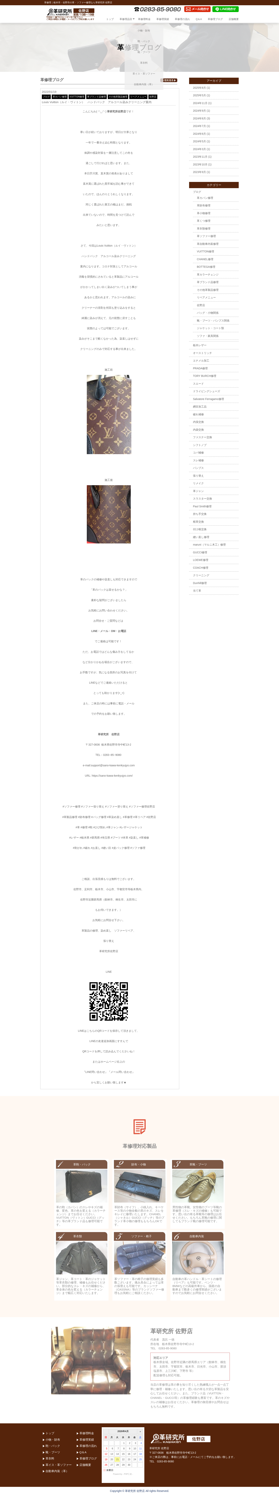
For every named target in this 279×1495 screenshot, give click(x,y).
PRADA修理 (200, 368)
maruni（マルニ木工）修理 (209, 544)
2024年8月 (199, 118)
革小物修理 (203, 213)
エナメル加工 (201, 360)
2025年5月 (199, 95)
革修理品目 (126, 19)
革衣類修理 (203, 228)
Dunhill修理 (200, 583)
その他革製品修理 (118, 96)
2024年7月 (199, 126)
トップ (110, 19)
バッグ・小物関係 (208, 312)
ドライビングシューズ (206, 391)
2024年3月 (199, 149)
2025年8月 (199, 87)
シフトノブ (200, 445)
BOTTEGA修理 (206, 266)
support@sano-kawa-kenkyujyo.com (113, 765)
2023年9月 (199, 172)
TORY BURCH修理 (204, 375)
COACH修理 (200, 567)
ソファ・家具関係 (208, 335)
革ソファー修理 (206, 236)
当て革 (197, 590)
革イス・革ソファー (59, 1464)
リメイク (198, 483)
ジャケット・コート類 (210, 328)
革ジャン (198, 491)
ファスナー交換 (202, 437)
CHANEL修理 (205, 259)
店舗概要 (234, 19)
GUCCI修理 (200, 552)
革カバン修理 (60, 96)
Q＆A (199, 19)
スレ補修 (198, 460)
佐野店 (152, 96)
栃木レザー (200, 345)
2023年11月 (200, 156)
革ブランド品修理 (96, 96)
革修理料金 (144, 19)
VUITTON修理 (77, 96)
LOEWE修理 (200, 559)
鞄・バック (53, 1445)
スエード (198, 383)
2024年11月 (200, 103)
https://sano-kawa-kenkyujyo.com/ (112, 775)
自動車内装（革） (57, 1471)
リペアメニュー (138, 96)
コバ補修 (198, 452)
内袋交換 (198, 429)
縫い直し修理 (201, 537)
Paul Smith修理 (202, 506)
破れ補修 (198, 414)
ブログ (46, 96)
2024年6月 (199, 133)
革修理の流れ (182, 19)
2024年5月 (199, 141)
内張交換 (198, 421)
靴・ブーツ (53, 1452)
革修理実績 (162, 19)
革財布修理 (203, 205)
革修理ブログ (215, 19)
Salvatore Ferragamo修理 (208, 399)
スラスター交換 (202, 498)
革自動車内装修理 (208, 243)
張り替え (198, 475)
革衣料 (50, 1458)
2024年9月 (199, 110)
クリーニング (201, 575)
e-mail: (87, 765)
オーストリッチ (202, 353)
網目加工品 (200, 406)
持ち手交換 (200, 513)
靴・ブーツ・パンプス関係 (213, 320)
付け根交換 (200, 529)
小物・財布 (53, 1439)
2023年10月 (200, 164)
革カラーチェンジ (208, 274)
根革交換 (198, 521)
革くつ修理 (203, 220)
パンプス (198, 467)
